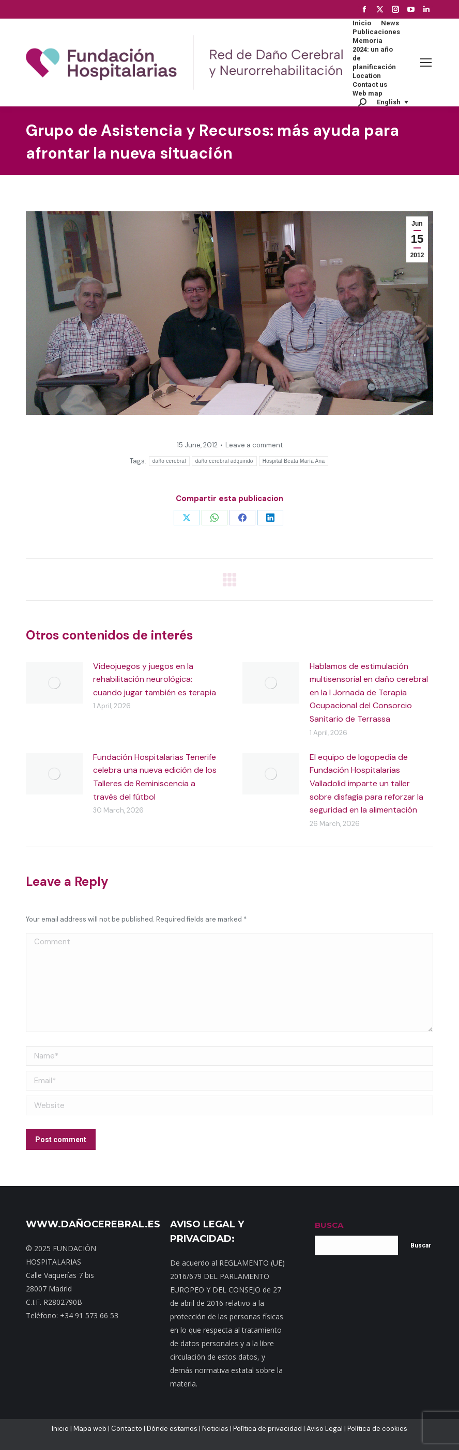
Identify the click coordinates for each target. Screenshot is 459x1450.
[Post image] (54, 683)
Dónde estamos (172, 1428)
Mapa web (89, 1428)
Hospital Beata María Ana (294, 461)
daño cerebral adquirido (224, 461)
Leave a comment (254, 445)
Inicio (60, 1428)
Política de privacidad (267, 1428)
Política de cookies (377, 1428)
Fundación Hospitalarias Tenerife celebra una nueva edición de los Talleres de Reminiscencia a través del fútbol (155, 777)
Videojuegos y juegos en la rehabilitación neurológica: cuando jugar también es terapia (154, 679)
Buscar (420, 1245)
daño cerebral (169, 461)
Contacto (126, 1428)
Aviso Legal (325, 1428)
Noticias (215, 1428)
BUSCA (329, 1225)
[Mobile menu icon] (426, 62)
